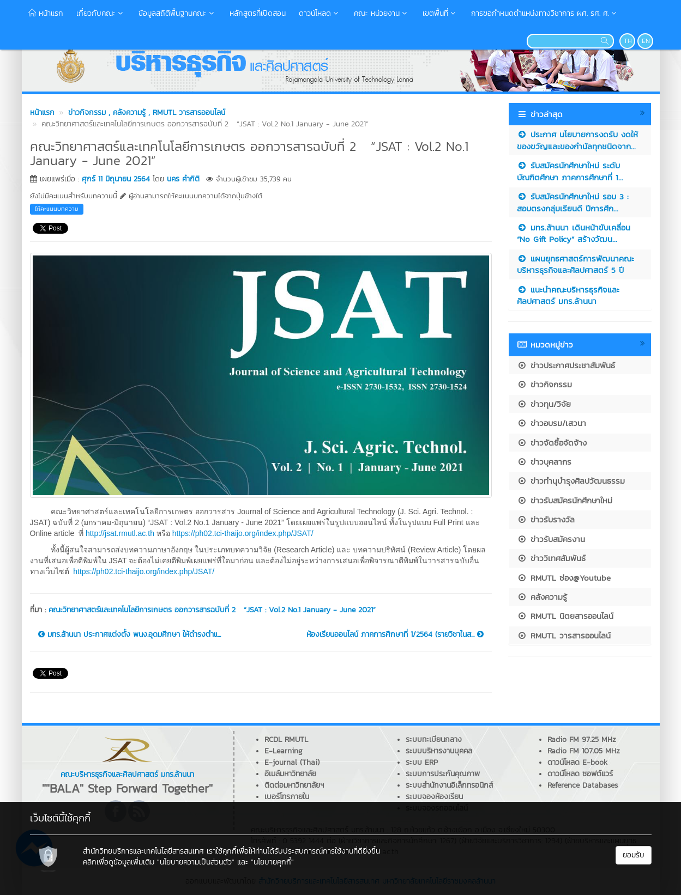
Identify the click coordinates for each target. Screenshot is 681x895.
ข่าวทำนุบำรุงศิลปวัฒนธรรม (571, 480)
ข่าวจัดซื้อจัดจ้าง (552, 442)
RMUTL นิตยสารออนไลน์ (565, 616)
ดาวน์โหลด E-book (577, 762)
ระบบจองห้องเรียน (434, 796)
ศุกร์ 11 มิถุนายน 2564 (116, 179)
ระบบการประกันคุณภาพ (443, 774)
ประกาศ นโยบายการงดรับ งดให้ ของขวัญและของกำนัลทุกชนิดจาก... (577, 140)
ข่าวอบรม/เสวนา (551, 423)
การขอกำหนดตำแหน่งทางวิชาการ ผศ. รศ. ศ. (545, 13)
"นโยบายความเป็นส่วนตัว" (195, 862)
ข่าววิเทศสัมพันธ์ (551, 558)
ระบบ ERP (422, 762)
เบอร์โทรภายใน (286, 796)
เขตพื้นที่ (440, 13)
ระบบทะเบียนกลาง (434, 739)
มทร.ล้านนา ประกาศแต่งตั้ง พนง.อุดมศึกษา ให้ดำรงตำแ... (129, 634)
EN (646, 41)
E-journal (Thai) (292, 762)
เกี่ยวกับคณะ (100, 13)
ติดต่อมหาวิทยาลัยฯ (294, 785)
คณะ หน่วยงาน (381, 13)
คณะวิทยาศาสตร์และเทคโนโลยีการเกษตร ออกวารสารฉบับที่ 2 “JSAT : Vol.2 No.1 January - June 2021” (212, 610)
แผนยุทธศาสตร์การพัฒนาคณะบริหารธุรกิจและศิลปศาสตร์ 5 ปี (575, 264)
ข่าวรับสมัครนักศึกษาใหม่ (564, 500)
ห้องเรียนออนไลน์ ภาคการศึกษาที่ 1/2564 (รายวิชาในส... (395, 634)
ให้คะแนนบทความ (57, 208)
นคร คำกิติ (183, 179)
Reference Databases (582, 785)
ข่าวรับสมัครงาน (551, 539)
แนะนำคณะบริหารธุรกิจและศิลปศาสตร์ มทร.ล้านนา (568, 295)
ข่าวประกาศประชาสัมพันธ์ (566, 365)
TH (628, 41)
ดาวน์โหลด (320, 13)
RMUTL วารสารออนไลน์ (564, 635)
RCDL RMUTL (286, 739)
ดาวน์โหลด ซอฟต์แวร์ (580, 774)
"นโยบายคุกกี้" (272, 862)
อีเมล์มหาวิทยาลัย (290, 774)
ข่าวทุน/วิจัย (544, 404)
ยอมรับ (633, 855)
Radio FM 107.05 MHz (583, 751)
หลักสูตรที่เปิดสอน (258, 13)
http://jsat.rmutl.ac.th (120, 533)
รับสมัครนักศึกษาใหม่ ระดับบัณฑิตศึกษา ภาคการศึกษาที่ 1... (570, 171)
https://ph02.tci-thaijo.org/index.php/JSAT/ (243, 533)
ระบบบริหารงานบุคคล (439, 751)
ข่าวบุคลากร (544, 461)
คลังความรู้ (542, 596)
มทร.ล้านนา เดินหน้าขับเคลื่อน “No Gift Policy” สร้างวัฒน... (573, 233)
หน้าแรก (45, 13)
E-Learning (283, 751)
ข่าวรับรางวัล (546, 519)
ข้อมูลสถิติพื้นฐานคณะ (177, 13)
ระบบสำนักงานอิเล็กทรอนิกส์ (449, 785)
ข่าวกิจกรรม (544, 384)
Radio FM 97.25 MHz (581, 739)
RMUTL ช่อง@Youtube (564, 577)
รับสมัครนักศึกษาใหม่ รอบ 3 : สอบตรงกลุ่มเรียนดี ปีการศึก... (573, 202)
